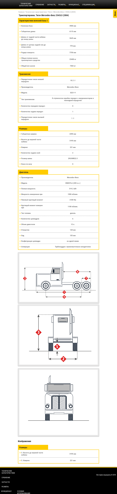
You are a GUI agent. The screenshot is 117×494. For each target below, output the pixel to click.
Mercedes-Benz (58, 12)
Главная (21, 12)
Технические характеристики (36, 12)
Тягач (50, 12)
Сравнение (40, 5)
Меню (115, 13)
